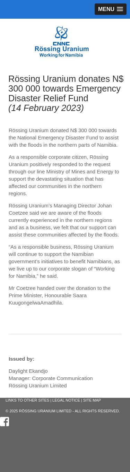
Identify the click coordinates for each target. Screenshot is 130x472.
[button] (111, 9)
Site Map (92, 400)
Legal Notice (66, 400)
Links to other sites (27, 400)
